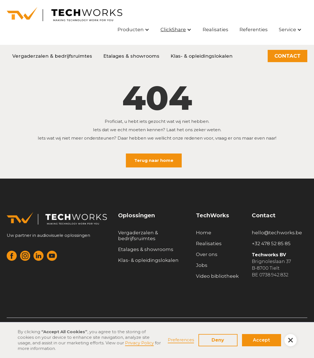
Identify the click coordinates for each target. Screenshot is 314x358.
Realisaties (215, 29)
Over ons (206, 254)
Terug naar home (153, 160)
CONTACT (287, 56)
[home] (64, 14)
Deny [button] (218, 340)
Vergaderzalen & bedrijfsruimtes (52, 56)
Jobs (201, 265)
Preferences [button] (181, 339)
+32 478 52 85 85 (271, 243)
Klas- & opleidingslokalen (201, 56)
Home (203, 232)
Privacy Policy (139, 342)
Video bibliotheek (217, 276)
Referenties (253, 29)
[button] (133, 29)
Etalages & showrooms (131, 56)
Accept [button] (261, 340)
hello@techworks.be (277, 232)
